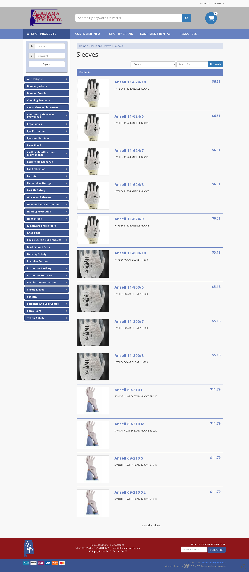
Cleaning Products (38, 100)
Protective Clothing (39, 268)
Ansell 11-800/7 (129, 321)
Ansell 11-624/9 (129, 218)
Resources (188, 34)
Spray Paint (34, 310)
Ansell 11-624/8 (129, 184)
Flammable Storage (39, 183)
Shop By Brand (121, 34)
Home (82, 46)
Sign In (46, 64)
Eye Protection (36, 131)
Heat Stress (34, 218)
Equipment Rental (155, 34)
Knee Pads (33, 232)
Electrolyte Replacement (42, 107)
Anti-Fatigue (35, 79)
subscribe (216, 549)
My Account (118, 544)
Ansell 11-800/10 (130, 252)
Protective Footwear (40, 275)
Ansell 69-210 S (128, 458)
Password (46, 52)
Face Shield (34, 145)
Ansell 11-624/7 (129, 150)
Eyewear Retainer (38, 138)
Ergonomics (34, 124)
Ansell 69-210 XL (130, 492)
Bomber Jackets (37, 86)
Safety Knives (35, 289)
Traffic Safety (35, 318)
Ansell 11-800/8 (129, 355)
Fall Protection (36, 169)
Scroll (243, 566)
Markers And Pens (38, 247)
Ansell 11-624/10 (130, 81)
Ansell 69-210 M (129, 423)
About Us (205, 3)
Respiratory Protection (41, 282)
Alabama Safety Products (213, 562)
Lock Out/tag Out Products (44, 240)
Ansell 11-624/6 (129, 116)
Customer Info (87, 34)
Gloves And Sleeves (39, 197)
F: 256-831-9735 (101, 548)
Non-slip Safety (37, 254)
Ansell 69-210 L (128, 389)
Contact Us (218, 3)
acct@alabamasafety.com (126, 548)
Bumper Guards (36, 93)
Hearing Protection (39, 211)
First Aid (32, 176)
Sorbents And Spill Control (43, 303)
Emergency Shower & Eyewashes (40, 116)
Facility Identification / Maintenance (41, 153)
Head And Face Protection (43, 204)
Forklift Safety (36, 190)
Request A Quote (100, 544)
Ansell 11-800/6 (129, 287)
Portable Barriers (37, 261)
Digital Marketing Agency (205, 566)
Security (32, 296)
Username (46, 42)
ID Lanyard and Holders (41, 225)
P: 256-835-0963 (83, 548)
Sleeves (118, 46)
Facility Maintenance (40, 162)
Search (215, 64)
